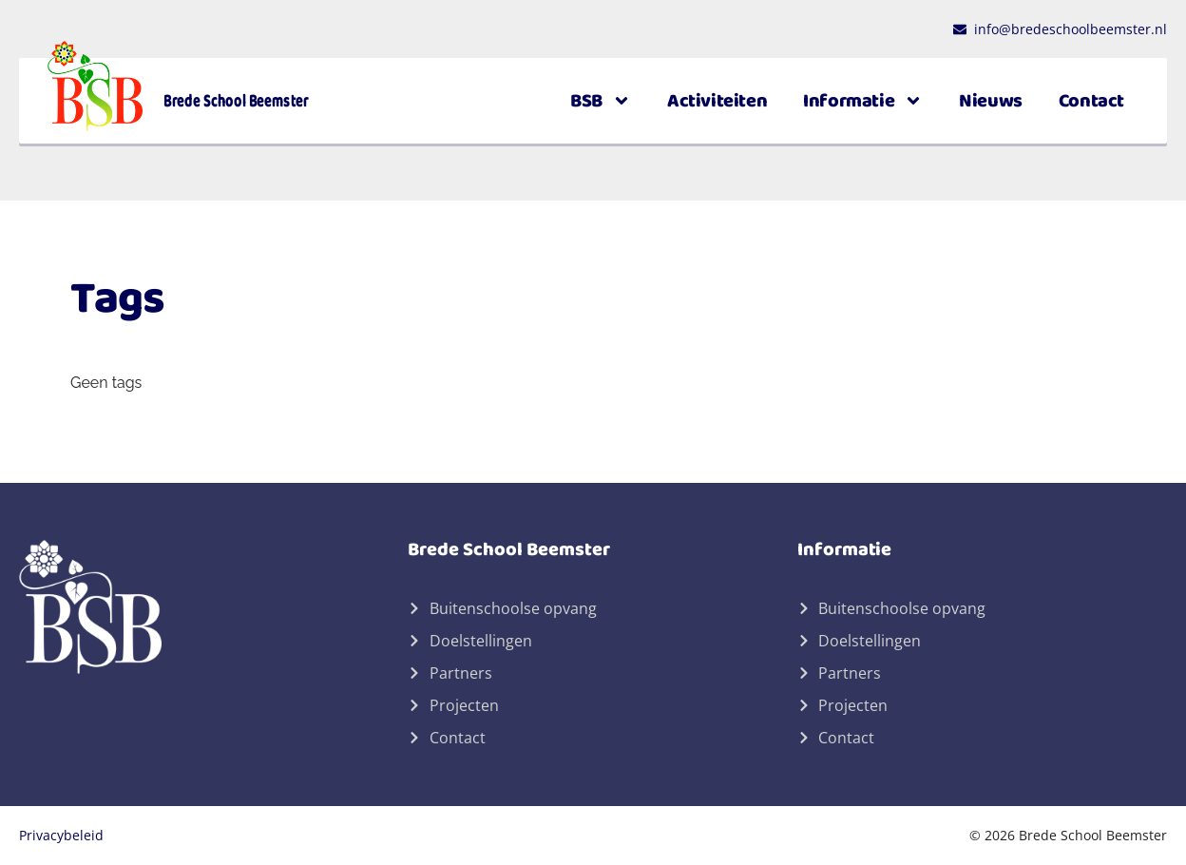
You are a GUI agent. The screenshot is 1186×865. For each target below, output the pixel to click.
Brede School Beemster (236, 101)
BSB (600, 101)
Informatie (863, 101)
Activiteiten (717, 101)
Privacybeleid (61, 835)
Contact (1091, 101)
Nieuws (991, 101)
